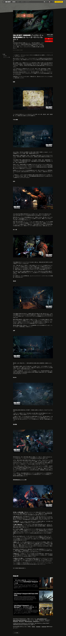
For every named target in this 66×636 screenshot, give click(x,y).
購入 (48, 38)
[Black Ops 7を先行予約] (59, 2)
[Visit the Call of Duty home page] (8, 1)
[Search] (53, 1)
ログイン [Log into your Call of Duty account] (46, 1)
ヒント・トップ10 (6, 57)
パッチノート (27, 1)
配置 (4, 54)
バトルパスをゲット (49, 41)
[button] (4, 2)
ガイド (22, 1)
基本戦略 (5, 55)
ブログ (18, 1)
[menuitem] (18, 2)
